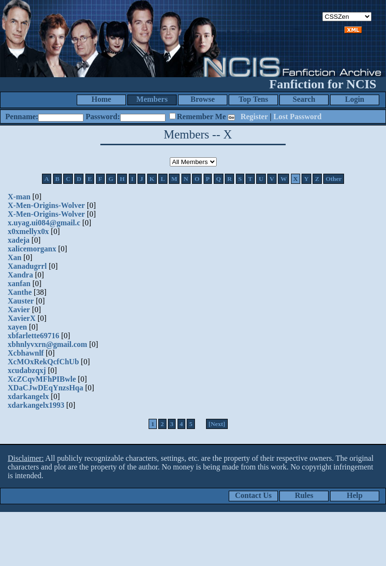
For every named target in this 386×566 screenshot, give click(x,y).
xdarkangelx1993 (36, 405)
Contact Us (253, 495)
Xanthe (20, 292)
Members (152, 99)
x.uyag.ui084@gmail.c (44, 223)
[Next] (216, 424)
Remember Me (201, 116)
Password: (102, 116)
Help (355, 495)
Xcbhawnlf (26, 353)
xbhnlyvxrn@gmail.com (47, 344)
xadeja (18, 240)
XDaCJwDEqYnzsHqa (45, 388)
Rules (304, 495)
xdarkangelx (28, 396)
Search (304, 99)
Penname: (21, 116)
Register (254, 116)
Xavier (19, 309)
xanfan (19, 283)
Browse (203, 99)
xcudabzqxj (27, 370)
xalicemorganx (32, 249)
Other (334, 178)
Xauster (21, 301)
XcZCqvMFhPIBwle (42, 379)
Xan (14, 257)
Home (101, 99)
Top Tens (253, 99)
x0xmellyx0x (28, 231)
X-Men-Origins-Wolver (46, 205)
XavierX (22, 318)
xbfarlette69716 (33, 335)
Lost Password (298, 116)
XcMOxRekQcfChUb (43, 362)
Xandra (20, 275)
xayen (17, 327)
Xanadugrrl (27, 266)
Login (354, 99)
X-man (19, 197)
